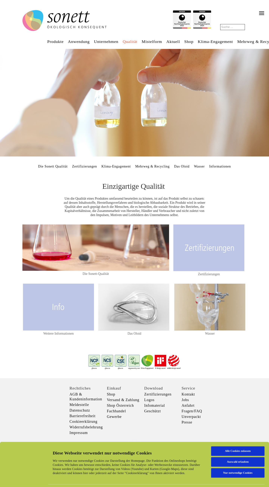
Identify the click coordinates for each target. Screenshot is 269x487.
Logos (149, 400)
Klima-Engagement (215, 41)
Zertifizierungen (84, 166)
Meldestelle (79, 405)
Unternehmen (106, 41)
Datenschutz (79, 410)
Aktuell (173, 41)
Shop (189, 41)
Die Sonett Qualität (53, 166)
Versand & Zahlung (123, 400)
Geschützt (152, 411)
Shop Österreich (120, 405)
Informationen (220, 166)
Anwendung (79, 41)
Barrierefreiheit (82, 416)
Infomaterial (154, 405)
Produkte (55, 41)
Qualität (130, 41)
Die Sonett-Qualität (96, 274)
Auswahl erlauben (238, 442)
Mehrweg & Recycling (152, 166)
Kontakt (188, 394)
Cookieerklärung (83, 421)
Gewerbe (114, 417)
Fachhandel (116, 411)
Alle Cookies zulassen (238, 431)
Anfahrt (188, 405)
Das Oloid (182, 166)
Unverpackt (191, 417)
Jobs (185, 400)
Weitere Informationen (58, 333)
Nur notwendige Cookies (237, 453)
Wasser (199, 166)
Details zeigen (193, 479)
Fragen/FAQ (192, 411)
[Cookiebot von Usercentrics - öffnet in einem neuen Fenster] (24, 480)
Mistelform (152, 41)
